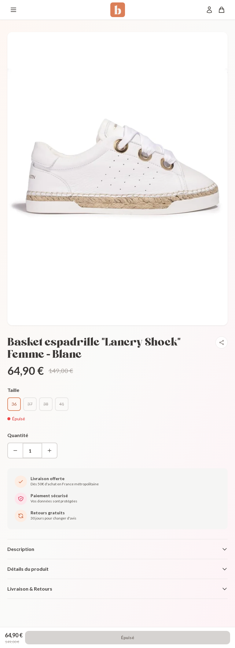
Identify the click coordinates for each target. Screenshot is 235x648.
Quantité (17, 435)
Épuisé (127, 637)
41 (61, 404)
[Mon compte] (209, 10)
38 (45, 404)
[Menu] (13, 10)
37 (30, 404)
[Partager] (221, 342)
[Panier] (221, 10)
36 (14, 404)
